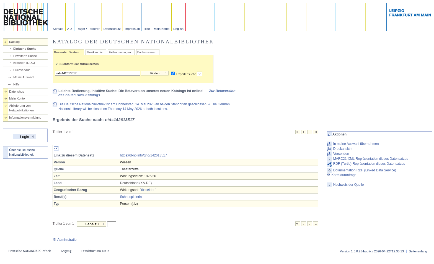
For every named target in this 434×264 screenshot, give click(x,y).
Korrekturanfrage (341, 175)
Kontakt (58, 28)
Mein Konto (162, 28)
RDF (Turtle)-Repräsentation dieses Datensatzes (369, 164)
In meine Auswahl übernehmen (356, 144)
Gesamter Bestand (67, 52)
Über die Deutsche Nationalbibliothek (22, 152)
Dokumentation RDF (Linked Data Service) (364, 170)
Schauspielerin (131, 197)
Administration (65, 240)
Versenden (341, 154)
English (178, 28)
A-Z (69, 28)
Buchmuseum (146, 52)
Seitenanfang (418, 251)
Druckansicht (342, 149)
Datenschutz (112, 28)
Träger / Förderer (88, 28)
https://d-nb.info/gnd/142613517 (143, 155)
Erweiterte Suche (25, 55)
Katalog (14, 41)
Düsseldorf (147, 190)
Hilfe (147, 28)
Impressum (132, 28)
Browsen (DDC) (24, 62)
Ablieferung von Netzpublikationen (21, 108)
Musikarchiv (94, 52)
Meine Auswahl (23, 77)
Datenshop (16, 91)
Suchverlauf (21, 70)
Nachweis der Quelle (348, 185)
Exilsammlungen (120, 52)
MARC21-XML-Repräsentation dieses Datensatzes (370, 159)
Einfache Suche (24, 48)
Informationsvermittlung (25, 117)
